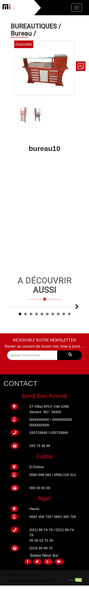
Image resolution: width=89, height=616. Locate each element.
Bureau (22, 33)
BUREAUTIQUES (34, 26)
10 (69, 344)
